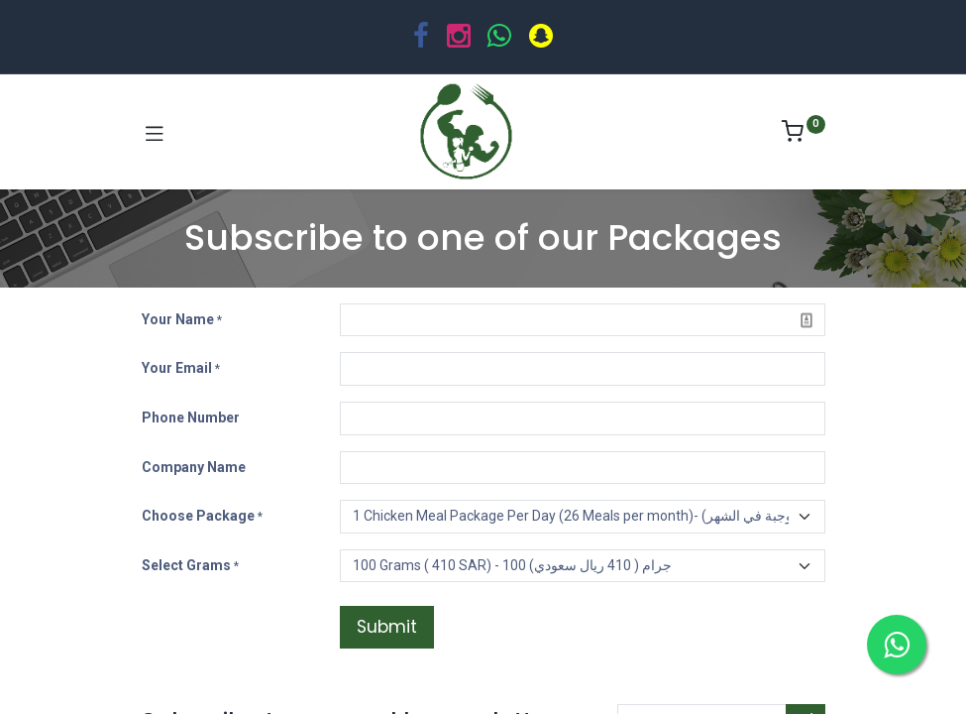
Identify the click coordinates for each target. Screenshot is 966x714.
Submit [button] (387, 627)
